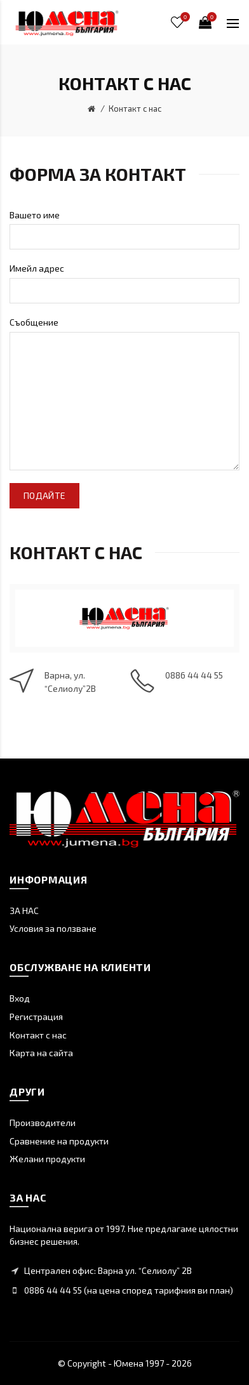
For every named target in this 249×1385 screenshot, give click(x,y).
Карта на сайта (41, 1052)
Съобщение (34, 322)
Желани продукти (47, 1158)
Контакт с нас (135, 108)
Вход (20, 998)
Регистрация (36, 1016)
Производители (43, 1122)
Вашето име (35, 214)
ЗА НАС (24, 910)
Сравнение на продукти (59, 1141)
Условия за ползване (53, 928)
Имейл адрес (37, 268)
